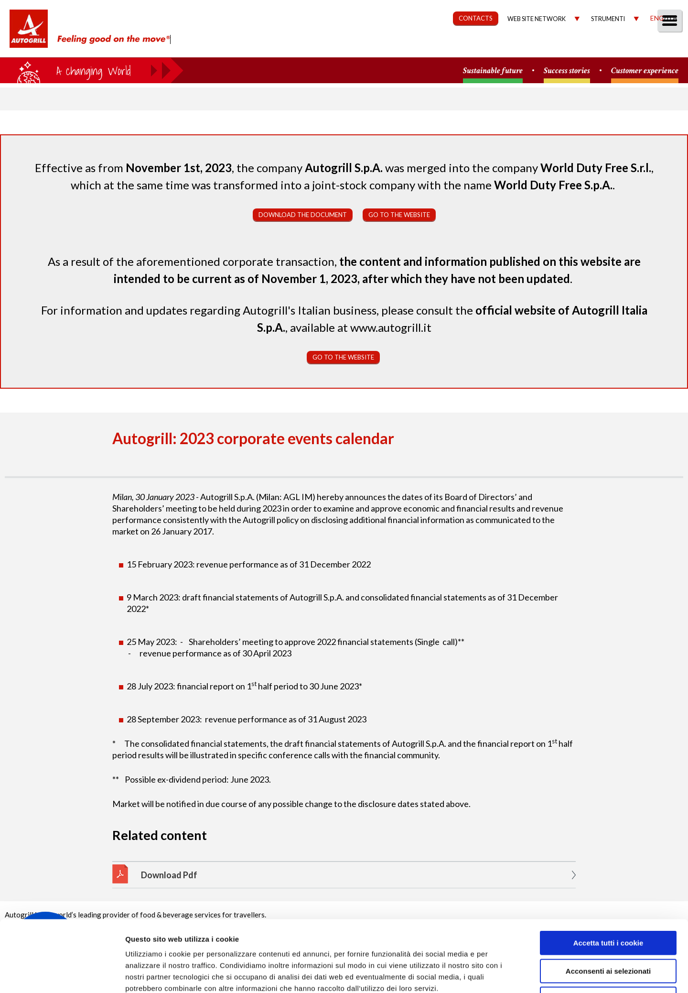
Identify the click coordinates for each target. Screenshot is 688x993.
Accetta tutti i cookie (608, 876)
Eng (657, 18)
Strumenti (608, 18)
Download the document (302, 214)
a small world (91, 70)
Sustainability (436, 46)
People (665, 46)
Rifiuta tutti (608, 932)
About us (317, 46)
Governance (509, 46)
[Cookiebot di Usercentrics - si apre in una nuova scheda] (62, 974)
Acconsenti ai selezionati (608, 904)
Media (622, 46)
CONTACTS (476, 18)
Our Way (371, 46)
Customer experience (644, 71)
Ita (671, 18)
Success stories (567, 71)
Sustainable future (493, 71)
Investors (573, 46)
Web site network (536, 18)
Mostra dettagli (507, 974)
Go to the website (399, 214)
